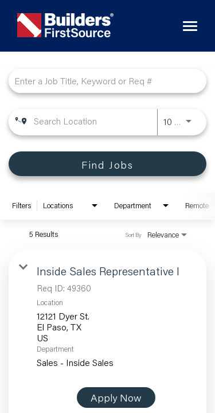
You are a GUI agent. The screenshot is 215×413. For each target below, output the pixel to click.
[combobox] (101, 80)
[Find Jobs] (107, 163)
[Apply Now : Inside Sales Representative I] (116, 397)
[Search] (107, 163)
